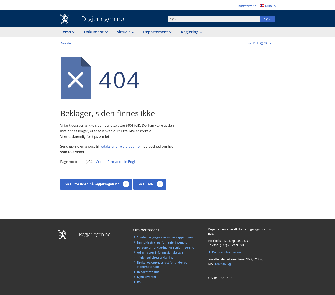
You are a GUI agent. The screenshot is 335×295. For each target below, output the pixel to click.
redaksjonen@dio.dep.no (120, 146)
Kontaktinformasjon (226, 252)
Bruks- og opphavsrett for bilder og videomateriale (162, 264)
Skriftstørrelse (246, 6)
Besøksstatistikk (148, 272)
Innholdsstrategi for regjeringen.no (162, 242)
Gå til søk (145, 184)
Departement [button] (156, 31)
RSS (139, 282)
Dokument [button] (94, 31)
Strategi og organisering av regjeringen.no (167, 237)
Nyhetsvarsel (146, 277)
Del (255, 43)
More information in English (117, 161)
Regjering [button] (190, 31)
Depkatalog (223, 263)
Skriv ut (269, 43)
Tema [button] (66, 31)
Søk (267, 18)
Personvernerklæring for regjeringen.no (165, 247)
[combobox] (214, 19)
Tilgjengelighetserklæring (155, 257)
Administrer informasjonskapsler (161, 252)
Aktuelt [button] (124, 31)
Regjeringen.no (99, 19)
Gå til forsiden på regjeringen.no (92, 184)
